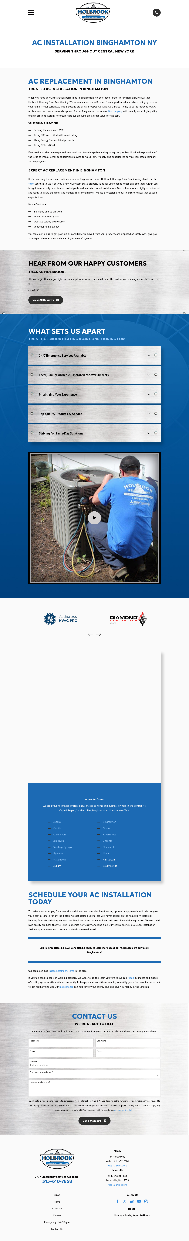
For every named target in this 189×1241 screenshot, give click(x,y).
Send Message (94, 1120)
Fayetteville (109, 834)
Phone (33, 1051)
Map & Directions (117, 1165)
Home (57, 1201)
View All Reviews (46, 300)
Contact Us (57, 1229)
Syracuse (58, 853)
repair (131, 977)
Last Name (101, 1041)
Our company (115, 111)
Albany (57, 822)
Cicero (106, 828)
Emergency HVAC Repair (57, 1222)
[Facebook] (117, 1201)
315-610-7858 (57, 1181)
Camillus (57, 828)
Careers (57, 1215)
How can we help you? (40, 1082)
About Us (57, 1208)
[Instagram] (146, 1201)
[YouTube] (139, 1201)
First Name (34, 1041)
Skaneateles (109, 847)
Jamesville (58, 840)
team (31, 183)
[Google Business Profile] (132, 1201)
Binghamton (109, 822)
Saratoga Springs (62, 847)
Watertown (59, 859)
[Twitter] (124, 1201)
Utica (106, 853)
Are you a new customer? (41, 1072)
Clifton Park (59, 834)
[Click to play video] (94, 517)
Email (99, 1051)
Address (33, 1061)
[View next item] (98, 634)
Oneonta (107, 840)
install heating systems (61, 970)
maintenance (66, 986)
